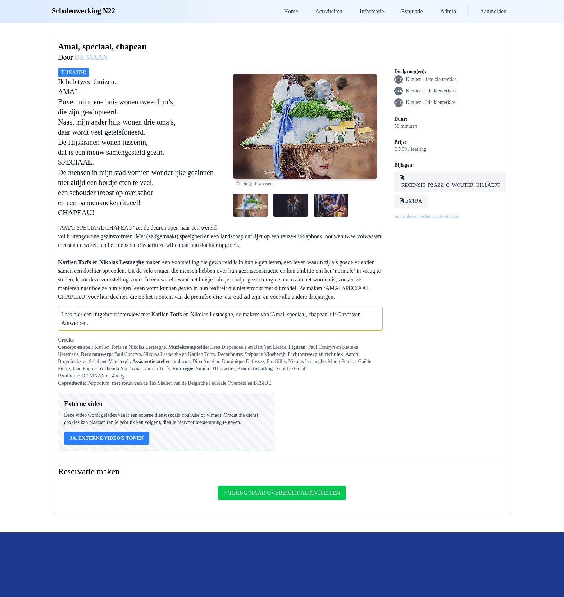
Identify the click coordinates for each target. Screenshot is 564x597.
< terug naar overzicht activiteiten (282, 493)
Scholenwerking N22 (83, 11)
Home (291, 11)
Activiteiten (328, 11)
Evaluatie (412, 11)
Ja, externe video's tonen (107, 438)
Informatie (372, 11)
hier (77, 314)
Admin (448, 11)
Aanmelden (493, 11)
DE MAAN (91, 57)
